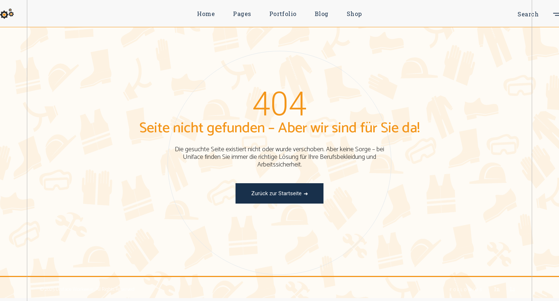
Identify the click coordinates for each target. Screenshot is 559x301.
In (497, 289)
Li (512, 289)
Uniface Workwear (75, 289)
